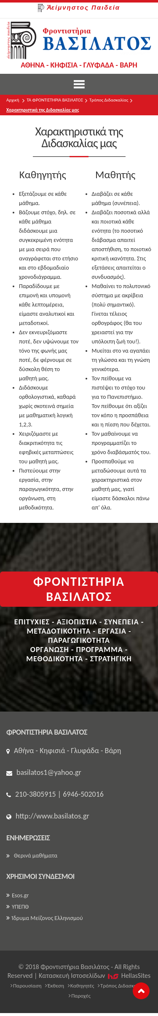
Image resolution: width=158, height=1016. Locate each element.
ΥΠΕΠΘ (17, 906)
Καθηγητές (81, 985)
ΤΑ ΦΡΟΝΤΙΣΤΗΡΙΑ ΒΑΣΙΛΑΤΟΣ (55, 100)
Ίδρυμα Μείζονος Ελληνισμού (44, 918)
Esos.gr (17, 895)
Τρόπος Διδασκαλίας (108, 100)
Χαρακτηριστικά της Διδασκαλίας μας (42, 110)
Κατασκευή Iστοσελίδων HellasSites (94, 976)
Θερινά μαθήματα (31, 855)
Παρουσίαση (26, 985)
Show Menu (79, 84)
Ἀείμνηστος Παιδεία (79, 8)
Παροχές (80, 996)
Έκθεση (54, 985)
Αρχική (12, 100)
